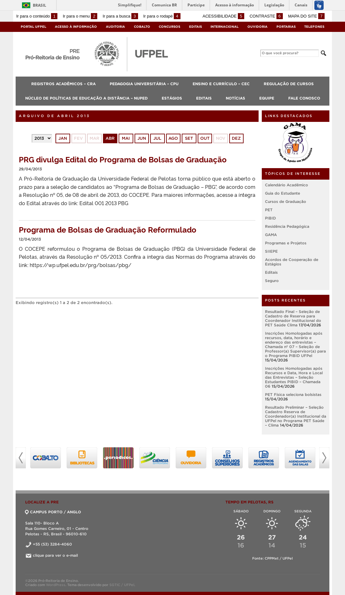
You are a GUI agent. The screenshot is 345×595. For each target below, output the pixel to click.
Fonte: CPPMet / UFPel (272, 558)
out (204, 138)
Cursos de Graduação (285, 201)
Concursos (169, 26)
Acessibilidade (223, 16)
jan (62, 138)
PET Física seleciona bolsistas (293, 394)
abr (110, 138)
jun (141, 138)
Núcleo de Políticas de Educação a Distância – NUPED (86, 98)
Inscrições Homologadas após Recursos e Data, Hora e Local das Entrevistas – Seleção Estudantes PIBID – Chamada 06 (294, 377)
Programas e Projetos (285, 243)
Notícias (235, 98)
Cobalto (142, 26)
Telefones (314, 26)
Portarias (286, 26)
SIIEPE (271, 251)
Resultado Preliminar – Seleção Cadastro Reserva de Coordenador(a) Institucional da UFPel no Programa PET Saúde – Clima (295, 416)
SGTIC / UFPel (121, 585)
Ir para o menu (80, 16)
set (189, 138)
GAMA (271, 235)
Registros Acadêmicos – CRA (63, 84)
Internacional (224, 26)
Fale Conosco (304, 98)
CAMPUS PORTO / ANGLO (53, 512)
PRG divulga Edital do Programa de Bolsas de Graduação (123, 159)
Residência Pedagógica (287, 226)
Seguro (272, 281)
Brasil (39, 5)
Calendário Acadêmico (286, 185)
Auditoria (115, 26)
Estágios (172, 98)
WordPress (55, 585)
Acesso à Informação (76, 26)
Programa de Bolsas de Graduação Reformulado (107, 229)
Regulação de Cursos (289, 84)
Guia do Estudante (282, 193)
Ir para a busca (120, 16)
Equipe (266, 98)
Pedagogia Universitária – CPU (144, 84)
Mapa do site (306, 16)
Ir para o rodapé (161, 16)
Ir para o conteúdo (36, 16)
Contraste (266, 16)
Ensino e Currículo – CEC (221, 84)
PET (269, 210)
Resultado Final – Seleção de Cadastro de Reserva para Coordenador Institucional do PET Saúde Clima (293, 318)
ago (173, 138)
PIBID (270, 218)
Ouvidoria (257, 26)
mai (126, 138)
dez (236, 138)
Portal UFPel (33, 26)
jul (157, 138)
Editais (195, 26)
